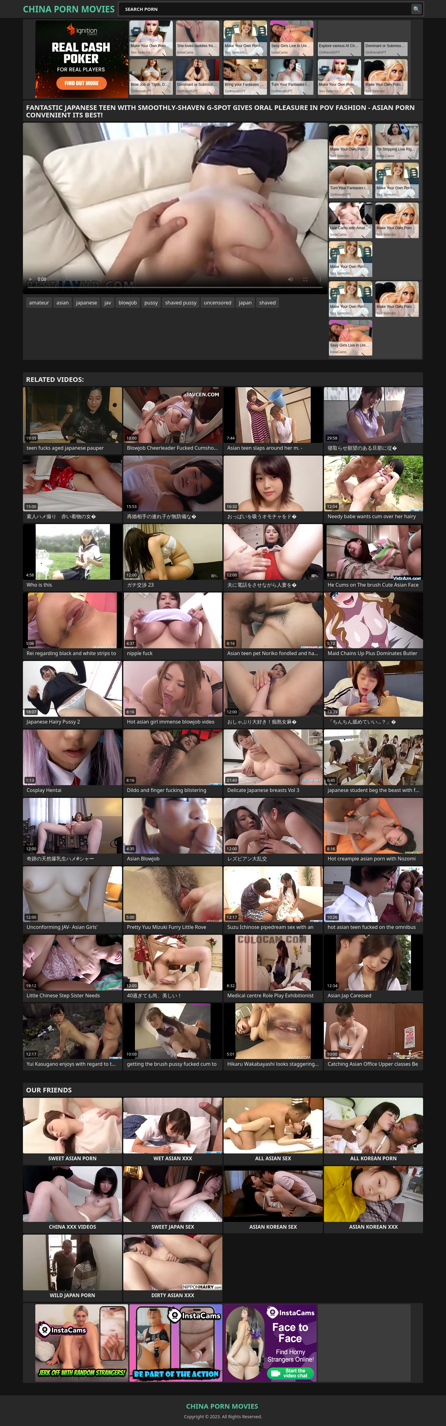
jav (107, 302)
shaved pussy (180, 302)
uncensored (217, 302)
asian (62, 302)
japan (245, 302)
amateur (39, 302)
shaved (267, 302)
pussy (151, 302)
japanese (86, 302)
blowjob (128, 302)
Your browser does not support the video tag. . (175, 208)
